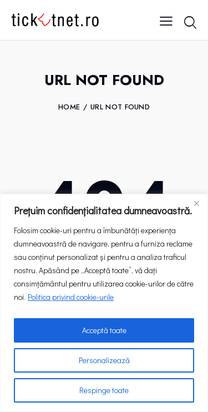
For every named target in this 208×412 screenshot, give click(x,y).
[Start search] (190, 22)
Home (69, 107)
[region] (104, 303)
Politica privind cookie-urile (71, 297)
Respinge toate (104, 390)
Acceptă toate (104, 330)
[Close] (196, 203)
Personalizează (104, 360)
